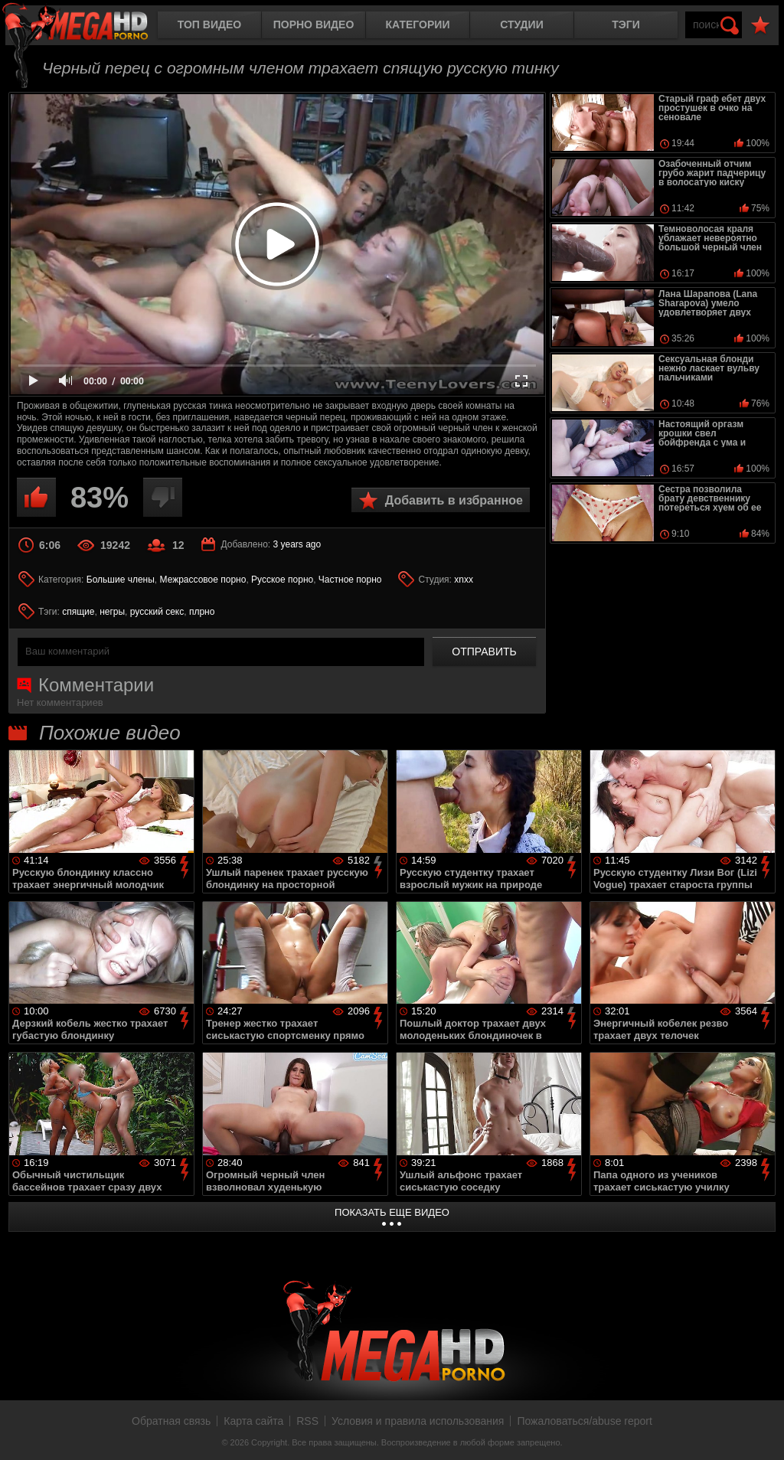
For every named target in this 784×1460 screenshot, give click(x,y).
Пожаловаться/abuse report (584, 1421)
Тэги (626, 24)
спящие (78, 611)
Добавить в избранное (454, 500)
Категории (418, 24)
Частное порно (350, 579)
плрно (201, 611)
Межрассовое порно (203, 579)
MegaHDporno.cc (88, 26)
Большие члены (121, 579)
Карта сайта (253, 1421)
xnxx (463, 579)
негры (112, 611)
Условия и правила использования (418, 1421)
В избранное (760, 25)
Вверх (761, 1431)
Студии (521, 24)
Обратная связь (171, 1421)
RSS (307, 1421)
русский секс (157, 611)
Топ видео (209, 24)
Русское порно (282, 579)
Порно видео (313, 24)
